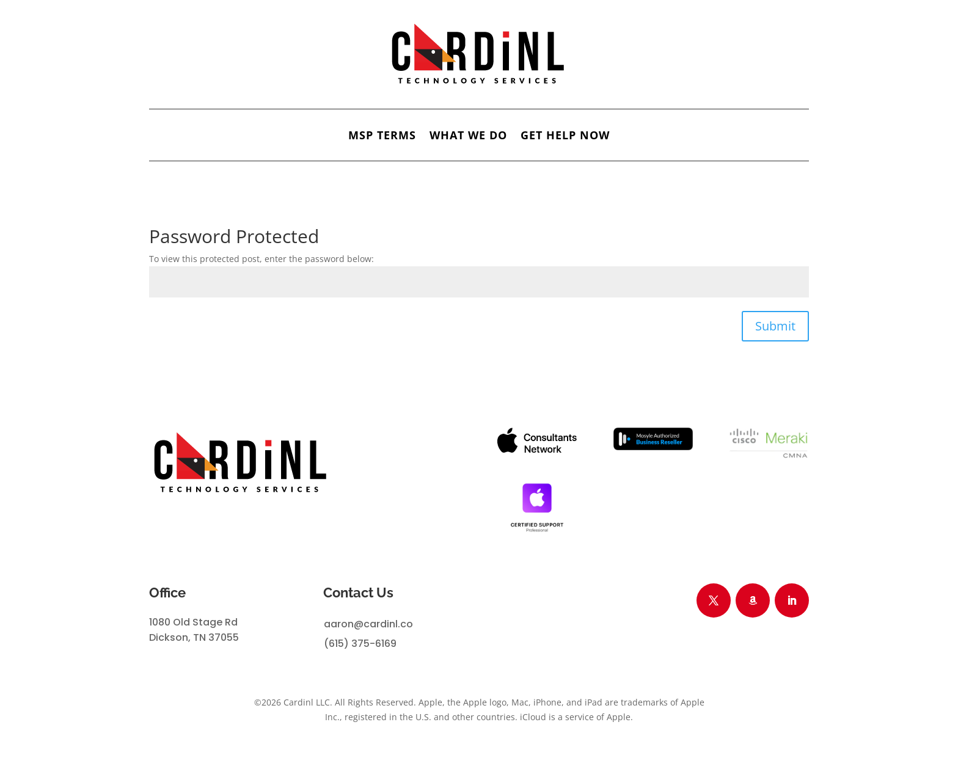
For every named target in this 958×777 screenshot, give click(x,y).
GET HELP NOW (565, 136)
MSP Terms (382, 136)
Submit (775, 326)
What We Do (468, 136)
